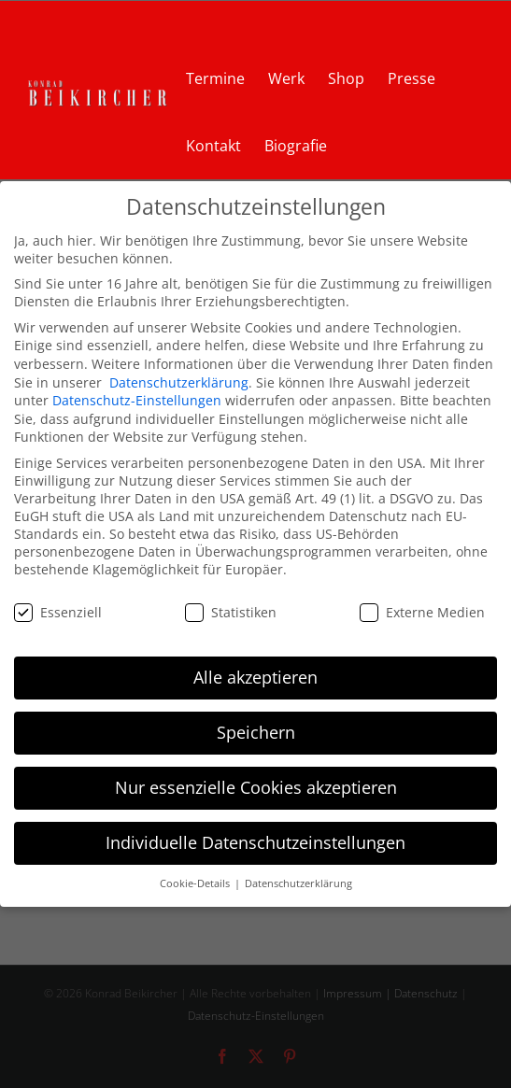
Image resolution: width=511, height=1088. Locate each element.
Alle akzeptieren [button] (255, 677)
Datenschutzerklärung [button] (298, 883)
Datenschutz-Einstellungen (136, 400)
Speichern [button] (256, 732)
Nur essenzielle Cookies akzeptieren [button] (256, 787)
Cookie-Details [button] (196, 883)
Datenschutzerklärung (178, 381)
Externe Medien (422, 611)
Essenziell (58, 611)
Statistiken (231, 611)
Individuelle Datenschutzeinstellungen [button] (255, 842)
